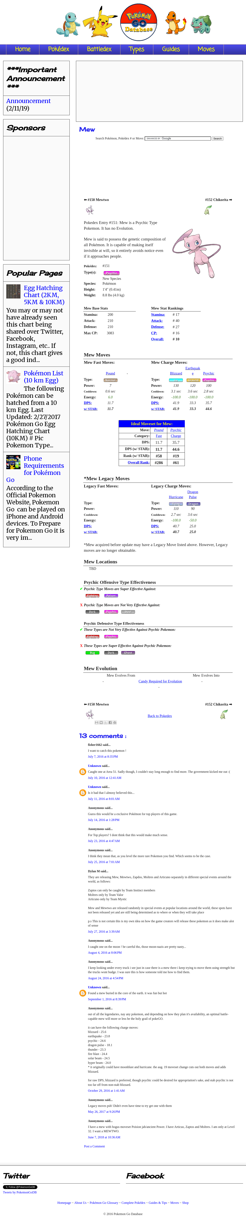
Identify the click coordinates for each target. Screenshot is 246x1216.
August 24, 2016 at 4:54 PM (105, 978)
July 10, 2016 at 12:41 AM (104, 777)
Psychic (208, 373)
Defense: (157, 327)
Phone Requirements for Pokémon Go (35, 469)
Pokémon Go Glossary (104, 1202)
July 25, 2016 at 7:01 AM (104, 862)
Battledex (99, 49)
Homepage (64, 1202)
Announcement (28, 101)
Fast (159, 436)
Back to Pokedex (160, 716)
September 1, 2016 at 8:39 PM (107, 999)
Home (22, 49)
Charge (176, 436)
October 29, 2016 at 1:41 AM (106, 1090)
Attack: (157, 321)
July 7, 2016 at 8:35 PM (103, 756)
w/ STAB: (91, 409)
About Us (80, 1202)
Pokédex (58, 49)
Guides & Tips (158, 1202)
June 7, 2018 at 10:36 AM (104, 1137)
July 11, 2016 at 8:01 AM (104, 799)
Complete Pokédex (133, 1202)
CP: (154, 333)
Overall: (157, 339)
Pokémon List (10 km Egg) (43, 376)
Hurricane (176, 497)
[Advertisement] (159, 89)
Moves (206, 49)
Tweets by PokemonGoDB (20, 1192)
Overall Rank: (139, 462)
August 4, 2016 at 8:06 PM (105, 952)
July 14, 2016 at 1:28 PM (103, 820)
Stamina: (158, 315)
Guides (171, 49)
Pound (110, 373)
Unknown (95, 765)
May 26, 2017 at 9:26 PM (104, 1111)
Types (136, 49)
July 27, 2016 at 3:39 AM (104, 931)
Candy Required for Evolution (160, 681)
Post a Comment (94, 1146)
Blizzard (176, 373)
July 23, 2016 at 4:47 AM (104, 841)
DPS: (88, 403)
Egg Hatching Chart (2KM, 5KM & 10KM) (44, 295)
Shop (185, 1202)
